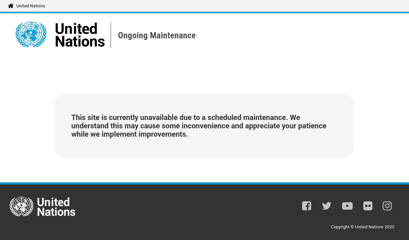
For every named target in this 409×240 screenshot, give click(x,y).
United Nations (30, 6)
